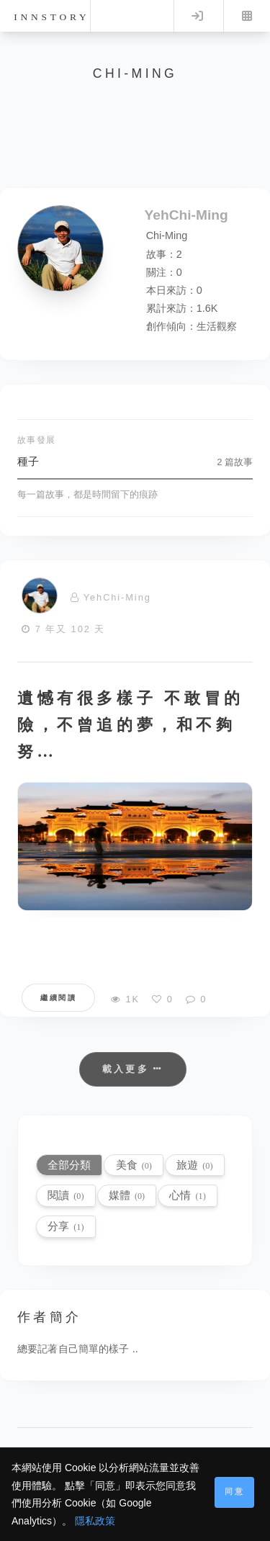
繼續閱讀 (58, 998)
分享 (66, 1226)
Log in (197, 16)
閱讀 (66, 1195)
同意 (235, 1491)
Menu (247, 16)
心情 (187, 1195)
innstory (51, 17)
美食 (134, 1165)
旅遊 (194, 1165)
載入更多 (132, 1069)
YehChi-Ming (117, 597)
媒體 (127, 1195)
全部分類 (69, 1165)
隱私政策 (95, 1521)
